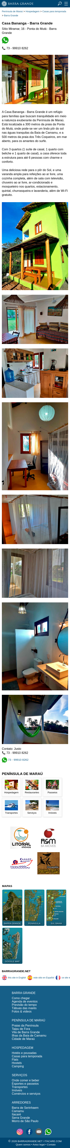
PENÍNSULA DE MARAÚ (28, 1020)
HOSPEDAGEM (22, 1047)
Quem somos (23, 1144)
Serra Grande (21, 1117)
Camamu (18, 1111)
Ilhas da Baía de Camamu (29, 1035)
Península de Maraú (12, 11)
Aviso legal (39, 1144)
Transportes (20, 1087)
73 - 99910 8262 (15, 759)
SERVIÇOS (19, 1075)
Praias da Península (25, 1025)
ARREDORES (21, 1102)
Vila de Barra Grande (26, 1032)
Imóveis (17, 1090)
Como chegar (21, 998)
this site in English (14, 977)
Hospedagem (32, 11)
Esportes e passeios (25, 1083)
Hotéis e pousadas (24, 1053)
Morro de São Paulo (25, 1121)
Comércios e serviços (26, 1093)
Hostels (17, 1063)
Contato (51, 1144)
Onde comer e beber (25, 1080)
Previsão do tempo (24, 1004)
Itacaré (16, 1114)
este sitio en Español (40, 977)
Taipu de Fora (21, 1028)
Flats (15, 1059)
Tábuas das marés (24, 1008)
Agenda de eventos (25, 1001)
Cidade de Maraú (23, 1038)
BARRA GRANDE (23, 993)
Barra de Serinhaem (25, 1107)
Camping (18, 1066)
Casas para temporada (54, 11)
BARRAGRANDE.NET (16, 971)
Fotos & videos (22, 1011)
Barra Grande (11, 15)
